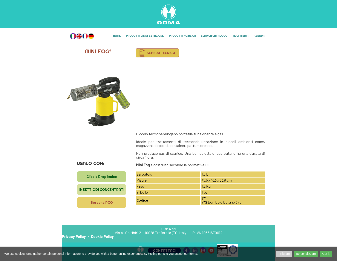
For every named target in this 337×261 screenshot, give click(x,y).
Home (117, 35)
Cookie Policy (102, 236)
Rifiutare (284, 253)
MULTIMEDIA (240, 35)
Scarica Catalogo (214, 35)
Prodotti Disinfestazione (145, 35)
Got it (325, 253)
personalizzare (306, 253)
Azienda (258, 35)
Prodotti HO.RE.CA (182, 35)
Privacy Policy (74, 236)
